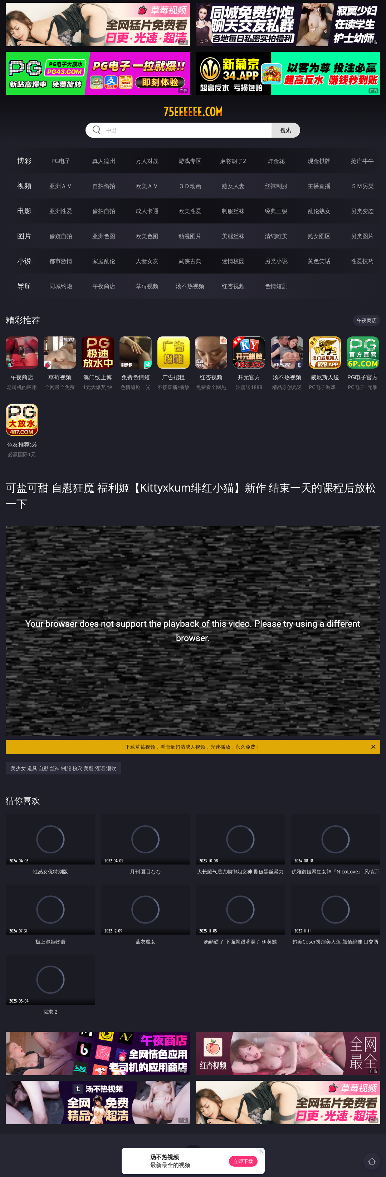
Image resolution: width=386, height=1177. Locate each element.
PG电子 (60, 161)
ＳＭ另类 (362, 186)
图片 (24, 236)
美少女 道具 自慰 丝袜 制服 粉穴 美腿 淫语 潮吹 (63, 768)
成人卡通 (147, 211)
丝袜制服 (276, 186)
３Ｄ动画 (190, 186)
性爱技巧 (362, 261)
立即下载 (243, 1161)
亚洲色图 (103, 236)
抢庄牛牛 (362, 161)
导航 (24, 286)
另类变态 (362, 211)
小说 (24, 261)
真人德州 (103, 161)
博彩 (24, 161)
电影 (24, 211)
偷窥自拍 (60, 236)
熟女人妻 (233, 186)
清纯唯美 (276, 236)
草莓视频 (147, 286)
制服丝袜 (233, 211)
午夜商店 (103, 286)
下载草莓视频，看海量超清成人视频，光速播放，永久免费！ (250, 747)
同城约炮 (60, 286)
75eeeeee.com (193, 112)
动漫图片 (190, 236)
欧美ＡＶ (147, 186)
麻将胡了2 (233, 161)
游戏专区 (190, 161)
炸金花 (276, 161)
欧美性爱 (190, 211)
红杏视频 (233, 286)
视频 (24, 186)
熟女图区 (319, 236)
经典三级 (276, 211)
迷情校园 (233, 261)
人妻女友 (147, 261)
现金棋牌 (319, 161)
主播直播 (319, 186)
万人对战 (147, 161)
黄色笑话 (319, 261)
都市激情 (60, 261)
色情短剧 (276, 286)
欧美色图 (147, 236)
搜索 (286, 130)
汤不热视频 (190, 286)
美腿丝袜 (233, 236)
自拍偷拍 (103, 186)
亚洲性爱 (60, 211)
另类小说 (276, 261)
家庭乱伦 (103, 261)
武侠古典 (190, 261)
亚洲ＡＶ (60, 186)
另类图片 (362, 236)
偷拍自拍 (103, 211)
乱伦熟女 (319, 211)
